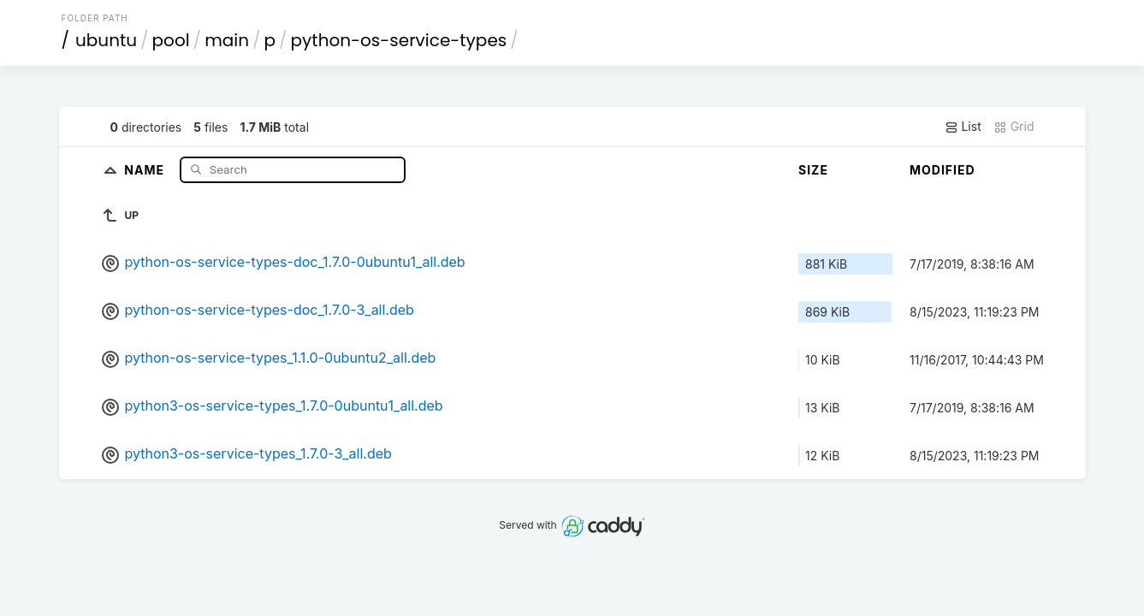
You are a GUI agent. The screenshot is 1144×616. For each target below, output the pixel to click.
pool (171, 40)
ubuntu (106, 40)
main (226, 40)
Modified (942, 170)
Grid (1013, 126)
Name (146, 169)
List (963, 126)
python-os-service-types (399, 40)
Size (813, 170)
